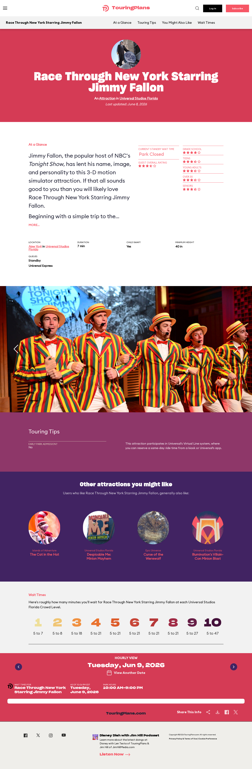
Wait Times (206, 22)
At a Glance (122, 22)
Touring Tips (146, 22)
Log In (212, 8)
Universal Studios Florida (138, 98)
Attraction (107, 98)
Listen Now (116, 754)
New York (35, 246)
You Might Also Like (177, 22)
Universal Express (41, 266)
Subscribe (237, 8)
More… (34, 225)
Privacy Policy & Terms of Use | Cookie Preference (193, 738)
